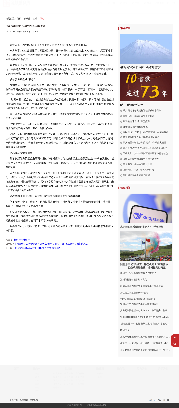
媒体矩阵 (57, 388)
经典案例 (160, 5)
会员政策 (80, 381)
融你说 (147, 5)
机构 (16, 240)
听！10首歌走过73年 (131, 104)
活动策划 (57, 381)
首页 (99, 5)
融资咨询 (68, 385)
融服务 (123, 5)
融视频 (135, 5)
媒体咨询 (57, 378)
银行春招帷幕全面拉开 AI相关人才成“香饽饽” (37, 248)
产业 (37, 381)
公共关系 (57, 385)
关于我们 (171, 5)
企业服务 (57, 374)
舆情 (37, 374)
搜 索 (174, 343)
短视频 (100, 374)
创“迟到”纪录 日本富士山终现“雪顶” (140, 67)
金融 (35, 18)
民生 (37, 392)
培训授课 (80, 378)
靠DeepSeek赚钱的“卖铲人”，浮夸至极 (141, 225)
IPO (29, 240)
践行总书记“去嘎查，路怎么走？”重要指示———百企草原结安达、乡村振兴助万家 (144, 264)
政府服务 (68, 374)
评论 (37, 388)
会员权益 (80, 385)
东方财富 (23, 240)
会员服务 (80, 374)
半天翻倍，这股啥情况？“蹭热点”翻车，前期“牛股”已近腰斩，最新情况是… (52, 243)
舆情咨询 (68, 378)
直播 (100, 378)
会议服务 (68, 381)
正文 (42, 18)
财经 (37, 378)
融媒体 (112, 5)
